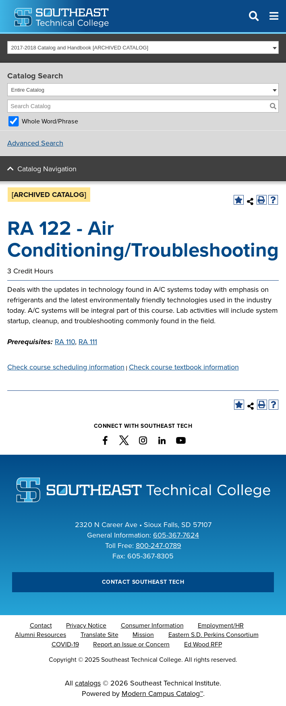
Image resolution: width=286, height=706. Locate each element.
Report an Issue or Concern (131, 644)
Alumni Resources (40, 635)
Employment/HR (221, 626)
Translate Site (99, 635)
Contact (41, 626)
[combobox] (143, 47)
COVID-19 (65, 644)
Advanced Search (35, 143)
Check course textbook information (184, 367)
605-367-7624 (176, 535)
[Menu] (274, 16)
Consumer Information (152, 626)
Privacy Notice (86, 626)
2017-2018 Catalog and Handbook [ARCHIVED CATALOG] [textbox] (80, 48)
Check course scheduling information (65, 367)
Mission (143, 635)
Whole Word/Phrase (50, 121)
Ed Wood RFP (203, 644)
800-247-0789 (158, 545)
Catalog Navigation (47, 168)
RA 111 (88, 341)
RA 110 (65, 341)
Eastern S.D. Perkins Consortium (213, 635)
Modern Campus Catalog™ (162, 693)
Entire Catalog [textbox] (27, 90)
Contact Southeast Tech (143, 582)
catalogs (88, 683)
